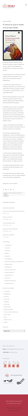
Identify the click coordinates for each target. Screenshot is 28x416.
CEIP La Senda (7, 314)
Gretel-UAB (6, 299)
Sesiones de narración (9, 280)
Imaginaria (6, 301)
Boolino (5, 322)
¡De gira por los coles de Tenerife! (10, 229)
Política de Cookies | (11, 408)
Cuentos (6, 256)
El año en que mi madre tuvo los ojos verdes (13, 194)
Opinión (6, 277)
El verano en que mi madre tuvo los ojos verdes (13, 26)
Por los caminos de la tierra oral (11, 312)
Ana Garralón (7, 291)
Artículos (7, 248)
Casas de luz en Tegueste (8, 234)
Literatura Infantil (8, 272)
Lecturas (6, 195)
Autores (6, 250)
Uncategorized (8, 283)
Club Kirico (6, 296)
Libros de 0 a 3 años (9, 269)
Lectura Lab (6, 304)
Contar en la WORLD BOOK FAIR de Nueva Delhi (13, 211)
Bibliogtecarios (7, 294)
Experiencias (7, 264)
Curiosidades (7, 258)
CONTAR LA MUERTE (7, 217)
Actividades (7, 245)
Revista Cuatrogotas (8, 309)
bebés (6, 253)
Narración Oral (8, 275)
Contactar (17, 410)
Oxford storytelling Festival (9, 223)
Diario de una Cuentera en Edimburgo (13, 261)
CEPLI (5, 317)
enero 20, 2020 (7, 21)
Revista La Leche (7, 319)
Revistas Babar (7, 306)
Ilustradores (7, 267)
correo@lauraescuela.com (15, 349)
